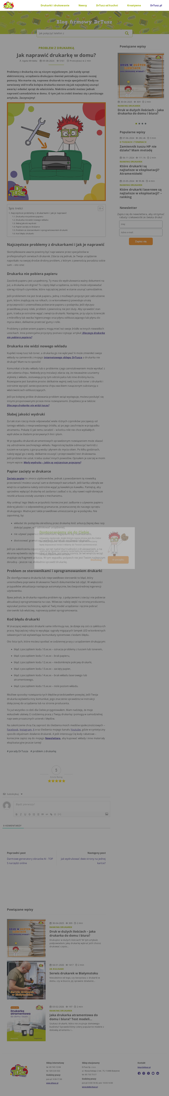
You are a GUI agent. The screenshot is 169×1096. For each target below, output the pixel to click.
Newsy (83, 5)
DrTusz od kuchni (107, 5)
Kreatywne (134, 5)
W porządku (118, 559)
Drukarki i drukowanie (55, 5)
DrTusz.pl (156, 5)
